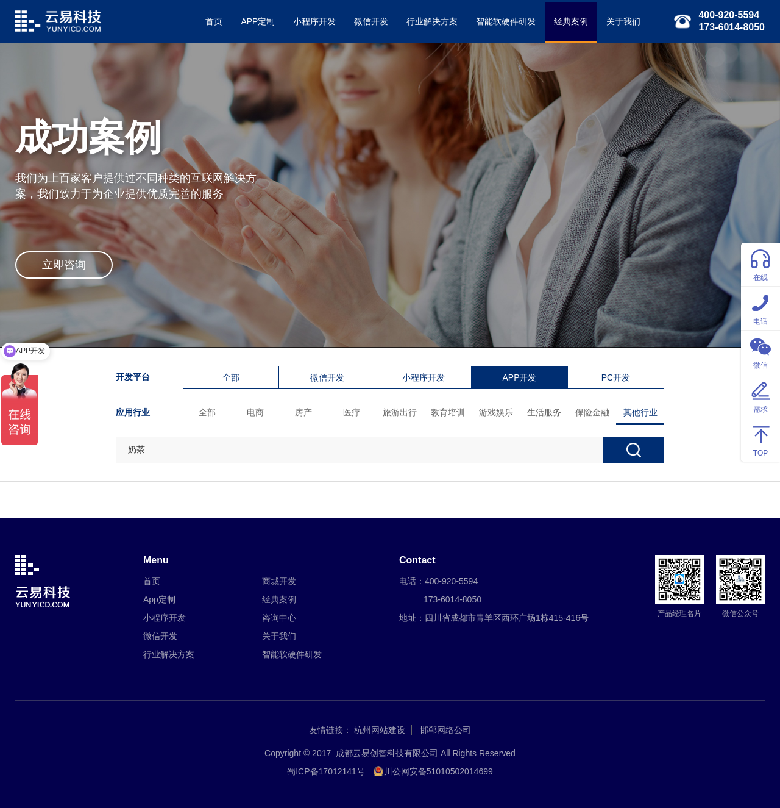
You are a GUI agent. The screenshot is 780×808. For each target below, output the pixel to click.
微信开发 (371, 21)
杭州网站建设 (379, 730)
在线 (760, 264)
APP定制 (258, 21)
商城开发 (279, 581)
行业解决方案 (432, 21)
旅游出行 (400, 412)
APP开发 (519, 377)
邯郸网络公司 (445, 730)
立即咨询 (64, 265)
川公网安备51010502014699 (438, 771)
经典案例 (571, 21)
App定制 (159, 599)
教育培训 (448, 412)
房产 (303, 412)
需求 (760, 395)
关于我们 (623, 21)
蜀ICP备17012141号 (326, 771)
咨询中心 (279, 618)
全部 (230, 377)
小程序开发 (314, 21)
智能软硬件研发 (506, 21)
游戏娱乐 (496, 412)
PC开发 (615, 377)
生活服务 (544, 412)
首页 (213, 21)
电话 (760, 308)
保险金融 (592, 412)
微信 (760, 352)
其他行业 (640, 412)
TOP (760, 439)
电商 (255, 412)
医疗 (351, 412)
